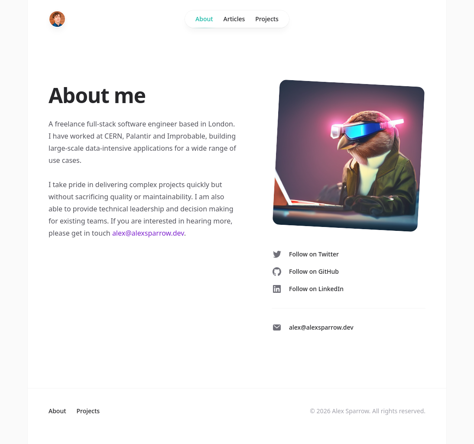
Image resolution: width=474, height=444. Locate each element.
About (204, 21)
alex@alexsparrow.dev (148, 233)
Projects (267, 19)
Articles (234, 19)
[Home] (57, 19)
